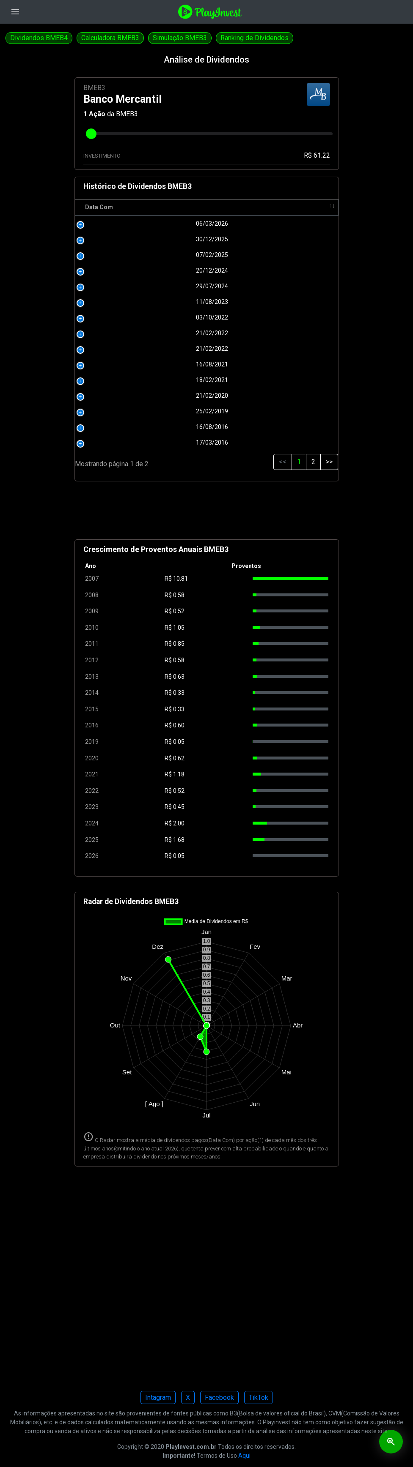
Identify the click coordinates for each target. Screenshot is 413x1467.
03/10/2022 (125, 317)
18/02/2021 (125, 380)
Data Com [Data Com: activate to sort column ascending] (99, 207)
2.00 (178, 823)
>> (329, 462)
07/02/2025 (125, 254)
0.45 (178, 806)
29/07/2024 (125, 286)
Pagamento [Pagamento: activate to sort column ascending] (225, 207)
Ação (97, 114)
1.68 (178, 839)
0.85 (178, 643)
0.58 (178, 595)
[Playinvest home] (210, 11)
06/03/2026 (125, 223)
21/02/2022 (125, 333)
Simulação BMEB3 (180, 38)
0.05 (178, 741)
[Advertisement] (207, 513)
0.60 (178, 725)
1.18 (178, 774)
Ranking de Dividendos (254, 38)
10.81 (180, 578)
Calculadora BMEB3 (110, 38)
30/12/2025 (125, 239)
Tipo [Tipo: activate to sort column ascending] (301, 207)
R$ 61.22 (317, 155)
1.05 (178, 627)
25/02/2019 (125, 411)
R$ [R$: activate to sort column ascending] (172, 207)
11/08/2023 (125, 301)
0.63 (178, 676)
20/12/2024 (125, 270)
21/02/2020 (125, 395)
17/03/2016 (125, 442)
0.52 (178, 611)
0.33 (178, 692)
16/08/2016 (125, 426)
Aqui (244, 1455)
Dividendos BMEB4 (39, 38)
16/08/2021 (125, 364)
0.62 (178, 758)
